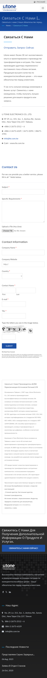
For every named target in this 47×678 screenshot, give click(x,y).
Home (8, 25)
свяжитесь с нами (11, 508)
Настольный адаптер (25, 492)
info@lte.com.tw (11, 138)
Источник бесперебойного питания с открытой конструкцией (21, 487)
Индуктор (34, 498)
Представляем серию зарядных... (18, 654)
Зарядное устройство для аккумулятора (18, 502)
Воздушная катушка (11, 505)
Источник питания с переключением (17, 498)
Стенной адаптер (11, 492)
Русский (41, 2)
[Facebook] (3, 592)
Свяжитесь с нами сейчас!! (23, 548)
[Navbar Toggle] (42, 8)
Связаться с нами (20, 25)
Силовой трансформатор (13, 495)
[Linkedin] (10, 592)
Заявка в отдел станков (13, 665)
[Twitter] (6, 592)
